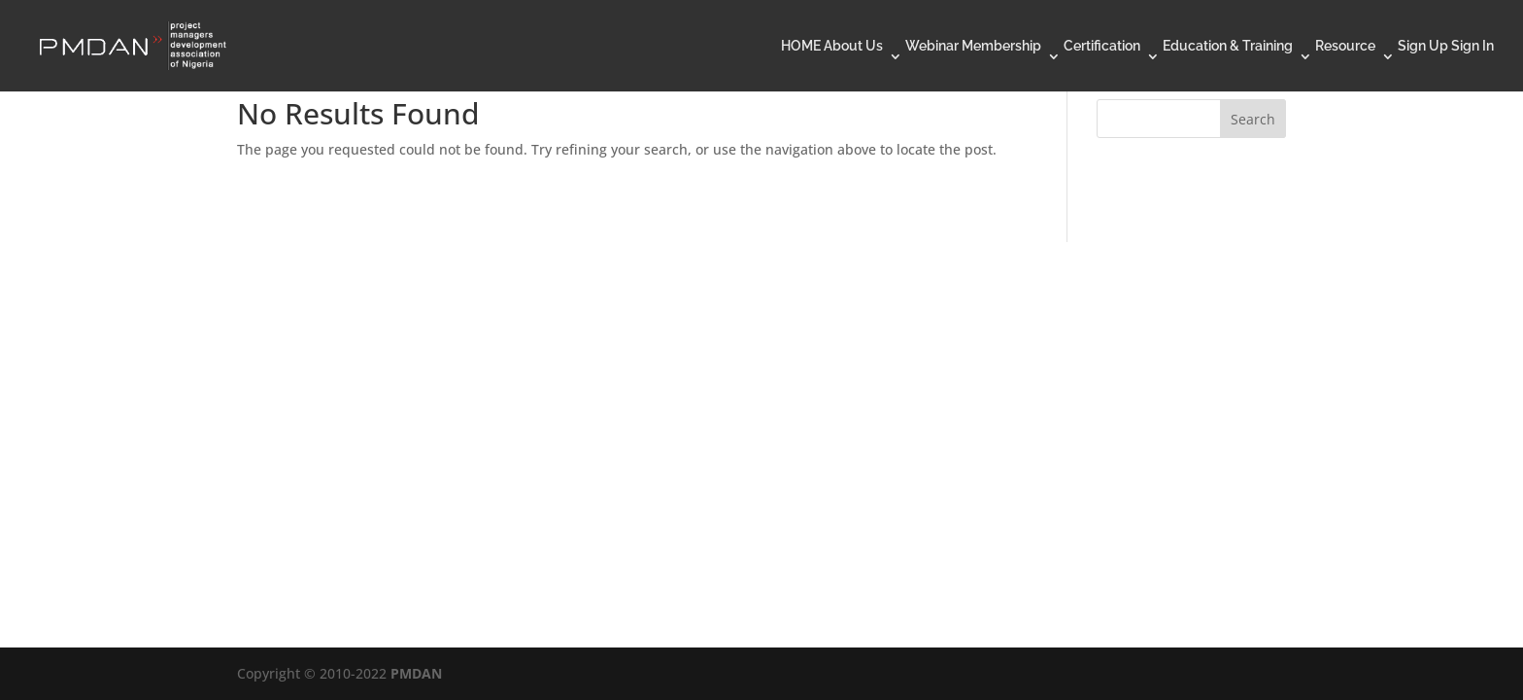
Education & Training (1228, 46)
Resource (1345, 46)
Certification (1102, 46)
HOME (801, 46)
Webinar (932, 46)
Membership (1001, 46)
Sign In (1472, 46)
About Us (853, 46)
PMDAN (416, 673)
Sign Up (1423, 46)
